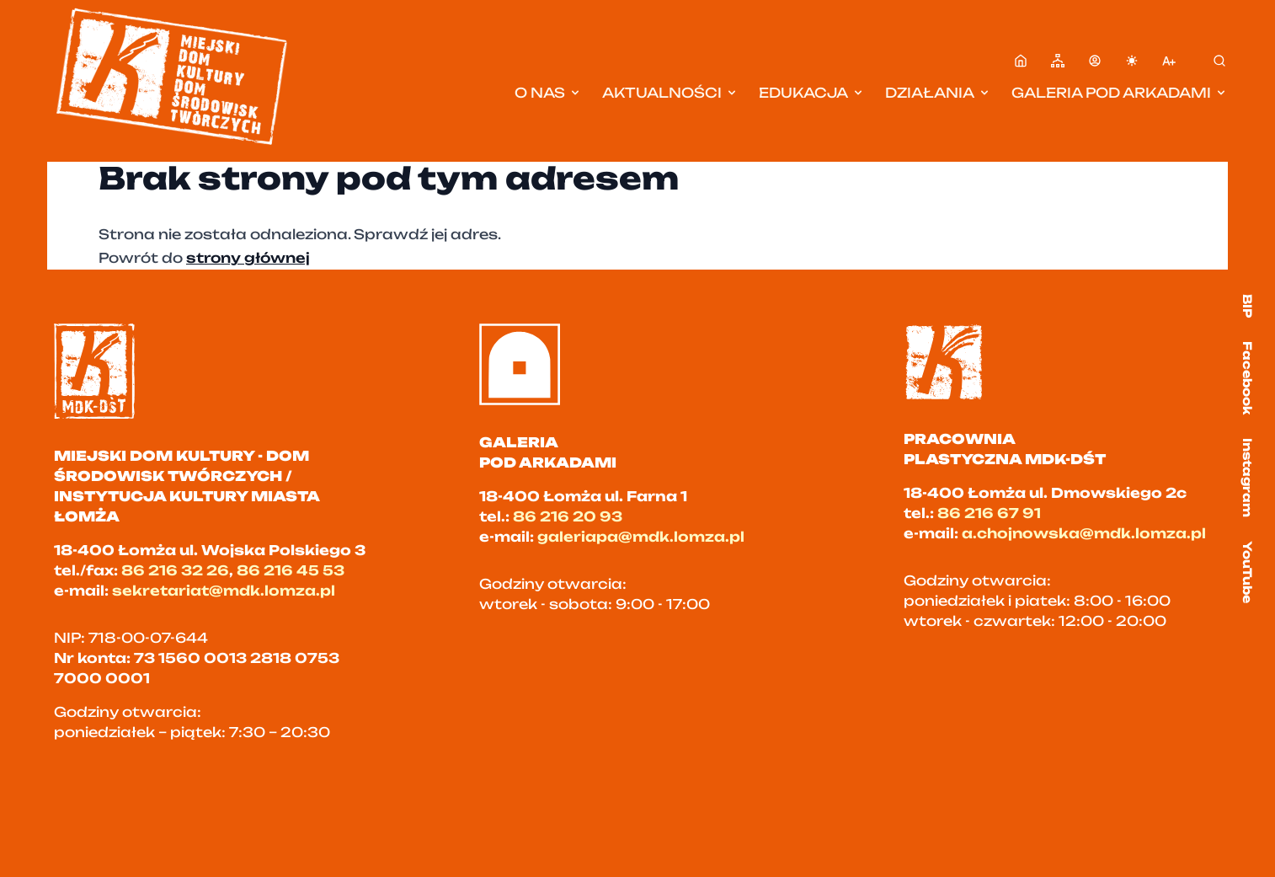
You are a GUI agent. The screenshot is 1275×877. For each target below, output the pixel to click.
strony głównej (248, 257)
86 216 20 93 (567, 516)
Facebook (1247, 377)
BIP (1247, 306)
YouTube (1247, 572)
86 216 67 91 (989, 513)
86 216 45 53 (290, 570)
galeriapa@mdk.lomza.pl (640, 536)
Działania (938, 92)
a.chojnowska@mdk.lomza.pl (1084, 533)
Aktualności (670, 92)
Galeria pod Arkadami (1119, 92)
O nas (548, 92)
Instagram (1247, 477)
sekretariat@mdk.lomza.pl (223, 590)
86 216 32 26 (175, 570)
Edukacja (812, 92)
